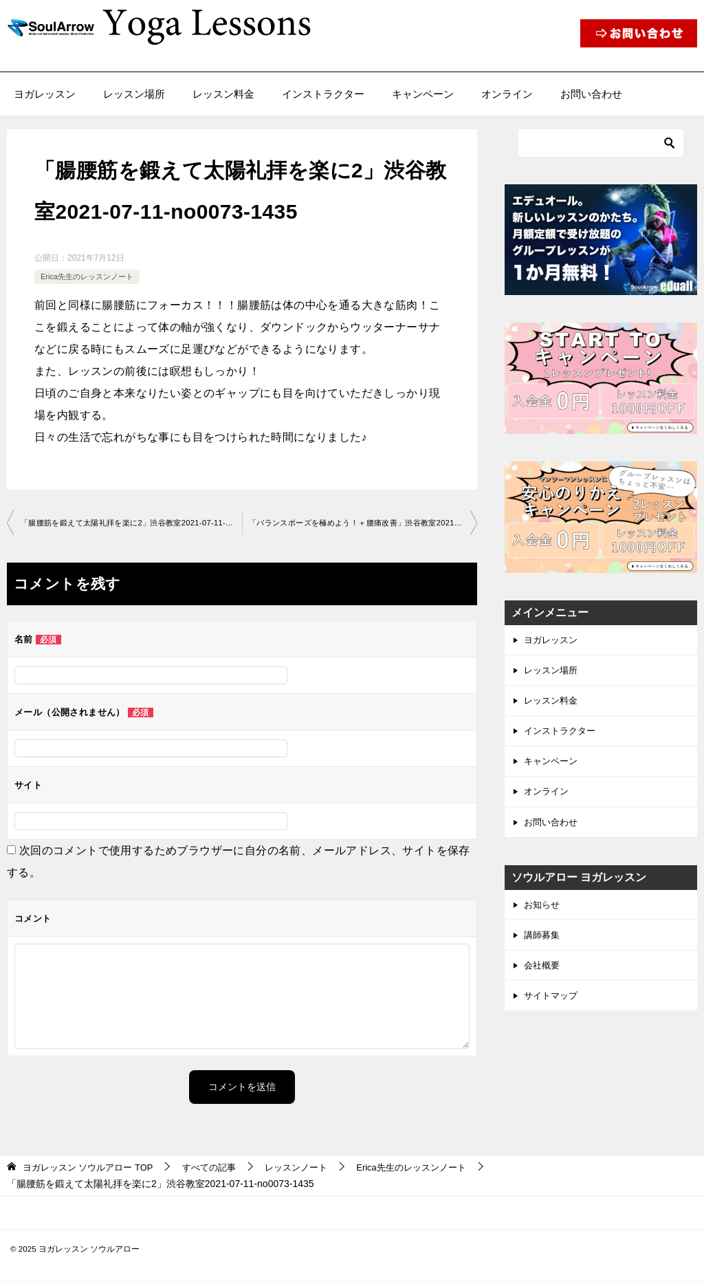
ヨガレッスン (45, 94)
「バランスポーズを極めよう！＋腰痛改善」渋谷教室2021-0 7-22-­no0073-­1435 (363, 523)
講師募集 (543, 946)
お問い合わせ (591, 94)
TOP (93, 1167)
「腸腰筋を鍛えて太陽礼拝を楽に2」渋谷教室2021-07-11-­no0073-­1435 (131, 523)
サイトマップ (553, 1009)
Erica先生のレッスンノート (91, 276)
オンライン (507, 94)
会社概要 (543, 978)
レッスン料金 (223, 94)
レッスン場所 (134, 94)
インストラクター (323, 94)
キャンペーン (423, 94)
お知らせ (543, 914)
